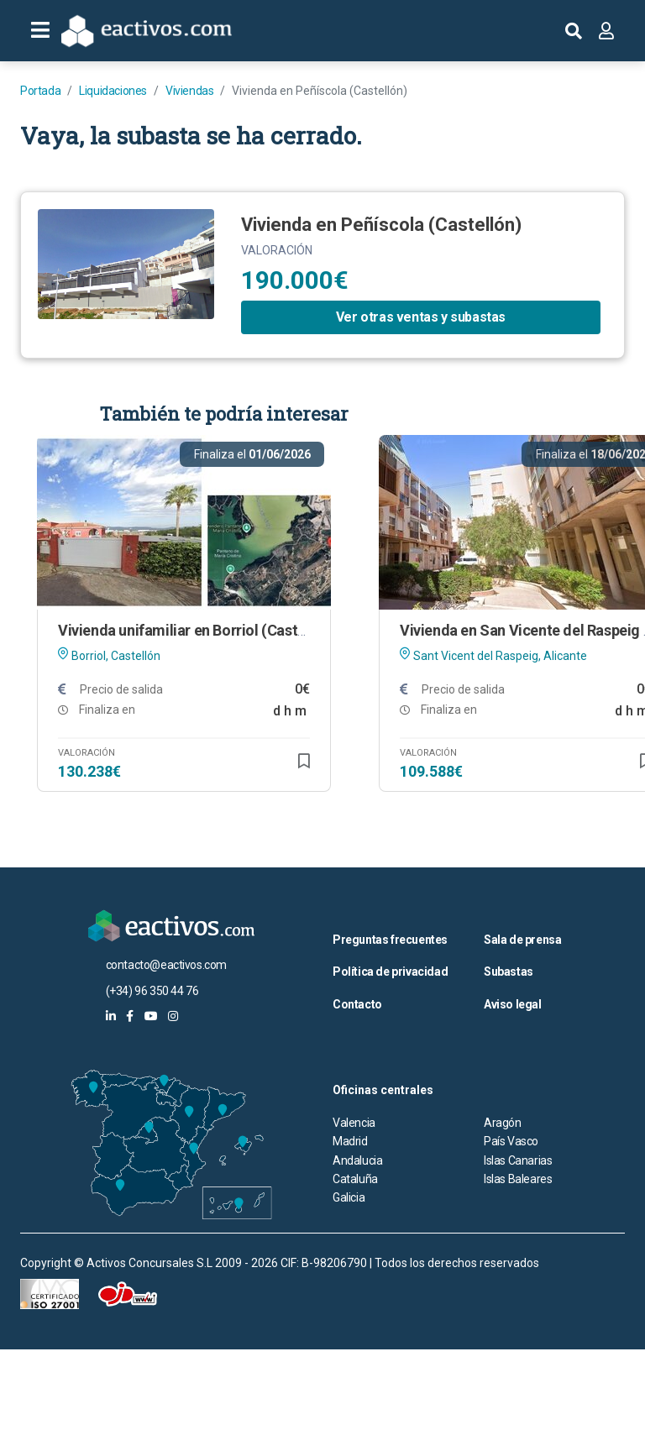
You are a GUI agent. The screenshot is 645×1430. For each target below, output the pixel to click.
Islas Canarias (518, 1160)
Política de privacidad (390, 971)
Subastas (508, 971)
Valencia (354, 1122)
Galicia (348, 1197)
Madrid (350, 1141)
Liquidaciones (113, 90)
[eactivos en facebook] (130, 1016)
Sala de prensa (522, 939)
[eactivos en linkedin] (111, 1016)
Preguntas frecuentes (390, 939)
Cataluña (355, 1179)
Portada (40, 90)
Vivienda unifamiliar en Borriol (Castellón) (197, 630)
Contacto (357, 1004)
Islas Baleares (518, 1179)
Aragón (503, 1122)
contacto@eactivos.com (167, 965)
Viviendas (189, 90)
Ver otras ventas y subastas (421, 317)
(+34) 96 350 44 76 (152, 991)
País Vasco (511, 1141)
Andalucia (357, 1160)
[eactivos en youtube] (151, 1016)
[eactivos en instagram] (173, 1016)
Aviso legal (513, 1004)
